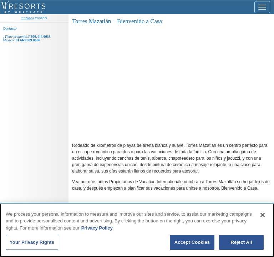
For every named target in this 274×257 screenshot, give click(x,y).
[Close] (262, 215)
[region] (137, 230)
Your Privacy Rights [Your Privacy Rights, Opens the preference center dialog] (32, 242)
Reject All (241, 242)
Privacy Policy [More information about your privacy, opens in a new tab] (97, 228)
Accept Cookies (192, 242)
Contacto (9, 28)
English (26, 18)
